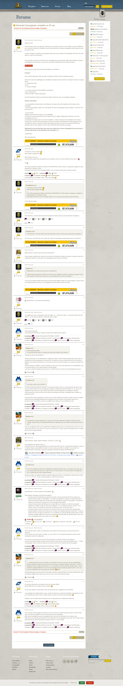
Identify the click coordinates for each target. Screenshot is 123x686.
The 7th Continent (24, 28)
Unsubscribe (91, 663)
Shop (69, 6)
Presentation (15, 660)
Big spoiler (28, 66)
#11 (83, 344)
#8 (83, 297)
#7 (83, 264)
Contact (48, 667)
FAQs (30, 660)
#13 (83, 412)
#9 (83, 312)
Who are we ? (50, 660)
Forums (57, 6)
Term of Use (49, 663)
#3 (83, 181)
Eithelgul (18, 218)
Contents (14, 667)
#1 (83, 40)
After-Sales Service (51, 669)
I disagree (90, 682)
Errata (31, 669)
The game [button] (32, 6)
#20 (83, 609)
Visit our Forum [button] (99, 78)
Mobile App (32, 671)
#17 (83, 527)
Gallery (14, 669)
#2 (83, 148)
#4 (83, 212)
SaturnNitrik (29, 185)
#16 (83, 488)
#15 (83, 461)
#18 (83, 554)
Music (31, 665)
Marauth (18, 334)
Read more (74, 682)
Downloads (32, 667)
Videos (31, 663)
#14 (83, 437)
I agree (82, 682)
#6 (83, 249)
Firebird (18, 494)
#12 (83, 376)
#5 (83, 227)
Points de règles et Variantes (38, 28)
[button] (86, 3)
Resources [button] (45, 6)
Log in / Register (106, 6)
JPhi (18, 303)
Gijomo (18, 255)
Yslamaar (18, 350)
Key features (15, 665)
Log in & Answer (48, 645)
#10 (83, 328)
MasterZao (18, 443)
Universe (14, 663)
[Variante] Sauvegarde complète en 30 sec (34, 25)
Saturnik (18, 154)
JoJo (18, 45)
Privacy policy (50, 665)
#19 (83, 581)
